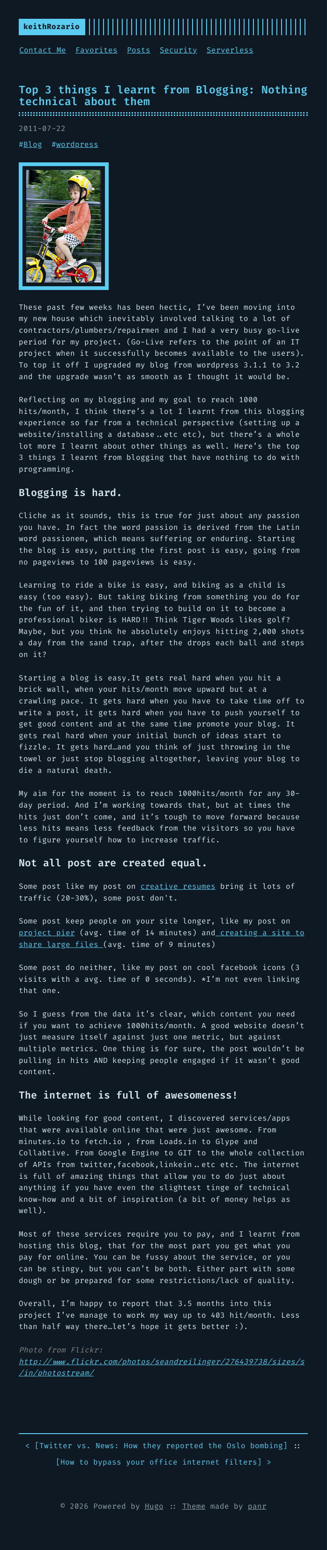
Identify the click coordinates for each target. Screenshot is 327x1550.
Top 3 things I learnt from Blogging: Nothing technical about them (163, 95)
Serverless (230, 50)
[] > (163, 1462)
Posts (138, 50)
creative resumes (178, 886)
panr (257, 1506)
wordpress (77, 144)
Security (178, 50)
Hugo (154, 1506)
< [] (156, 1446)
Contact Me (42, 50)
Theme (194, 1506)
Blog (32, 144)
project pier (47, 933)
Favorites (96, 50)
